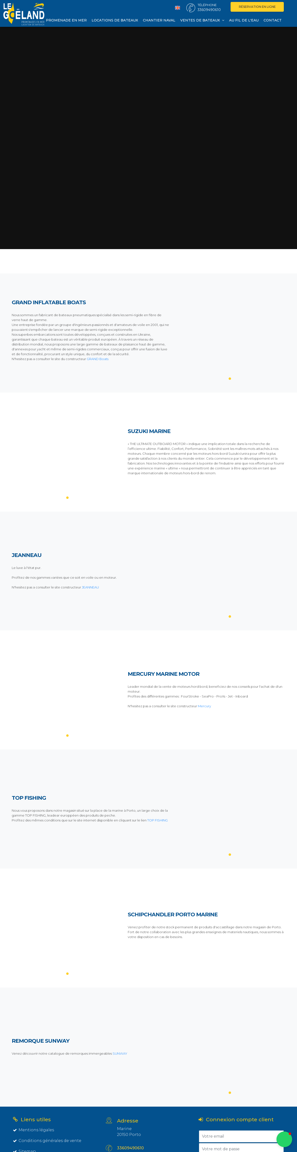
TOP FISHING (157, 820)
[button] (284, 1139)
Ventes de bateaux (202, 20)
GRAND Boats (97, 359)
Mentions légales (33, 1130)
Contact (273, 20)
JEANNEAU (90, 587)
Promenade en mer (66, 20)
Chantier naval (159, 20)
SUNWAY (119, 1053)
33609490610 (130, 1148)
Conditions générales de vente (47, 1140)
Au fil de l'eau (244, 20)
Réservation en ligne (257, 7)
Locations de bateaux (115, 20)
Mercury (204, 706)
